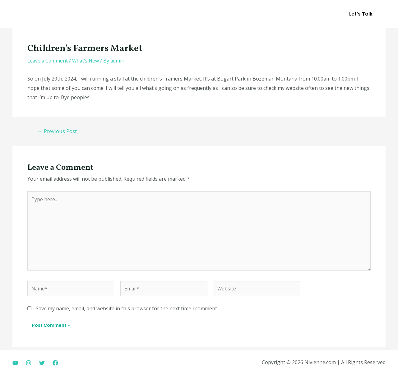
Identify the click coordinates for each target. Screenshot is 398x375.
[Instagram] (28, 363)
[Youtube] (15, 363)
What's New (87, 60)
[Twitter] (42, 363)
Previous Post (57, 131)
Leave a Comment (48, 60)
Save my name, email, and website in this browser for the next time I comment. (127, 311)
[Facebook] (55, 363)
